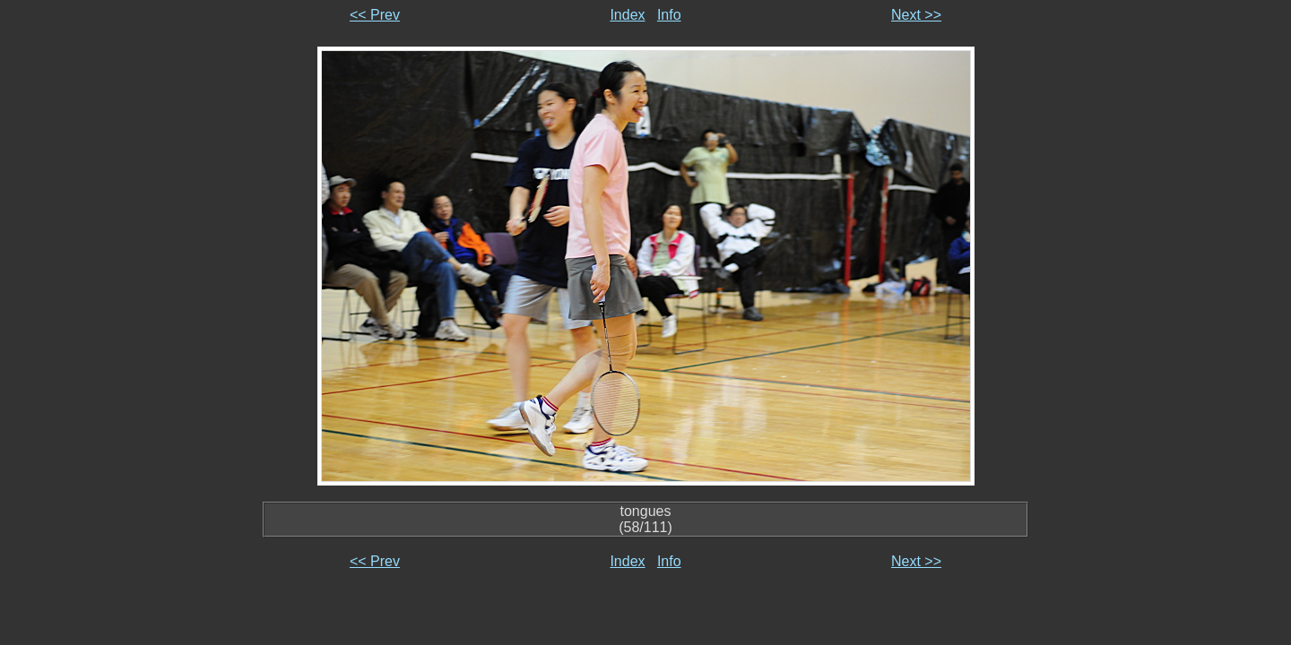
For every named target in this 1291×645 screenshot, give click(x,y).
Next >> (916, 14)
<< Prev (375, 14)
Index (627, 14)
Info (669, 14)
